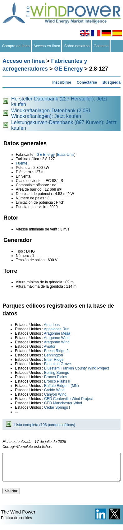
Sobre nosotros (77, 46)
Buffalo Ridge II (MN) (61, 386)
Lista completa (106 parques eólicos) (44, 425)
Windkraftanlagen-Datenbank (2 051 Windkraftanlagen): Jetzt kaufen (51, 113)
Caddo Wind (54, 390)
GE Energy (68, 69)
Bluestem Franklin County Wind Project (76, 368)
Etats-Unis (65, 154)
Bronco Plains (55, 377)
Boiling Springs (56, 372)
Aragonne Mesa (57, 333)
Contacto (101, 46)
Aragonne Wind (57, 338)
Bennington (53, 355)
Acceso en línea (47, 46)
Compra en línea (16, 46)
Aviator (49, 346)
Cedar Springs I (57, 407)
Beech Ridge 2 (56, 351)
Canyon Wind (55, 394)
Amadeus (52, 325)
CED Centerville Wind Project (68, 399)
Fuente (21, 163)
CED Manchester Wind (63, 403)
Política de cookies (16, 523)
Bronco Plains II (57, 381)
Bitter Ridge (54, 359)
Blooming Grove (57, 364)
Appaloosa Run (56, 329)
